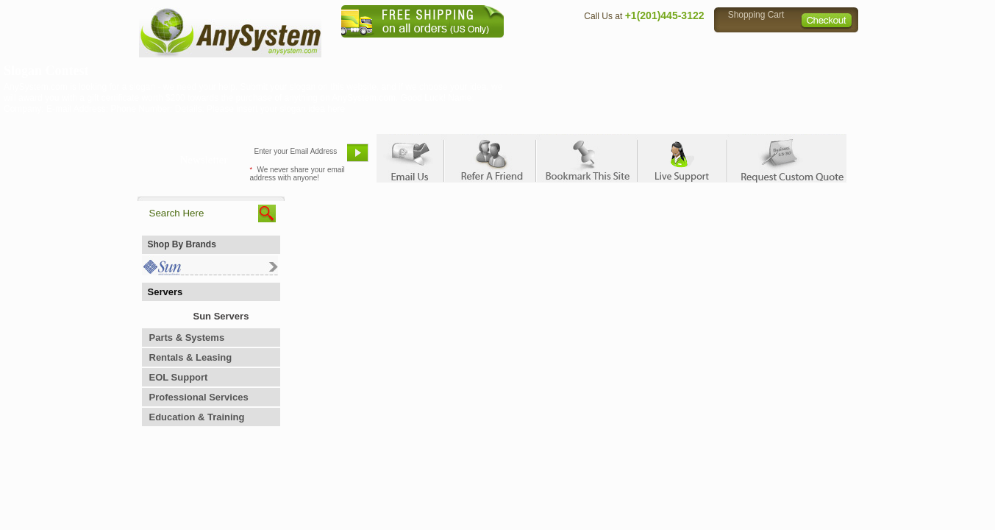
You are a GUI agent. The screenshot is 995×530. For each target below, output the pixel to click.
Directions (677, 48)
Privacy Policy (756, 48)
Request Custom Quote (785, 158)
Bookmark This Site (586, 158)
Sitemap (827, 48)
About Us (538, 48)
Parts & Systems (187, 337)
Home (478, 48)
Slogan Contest (46, 70)
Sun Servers (221, 316)
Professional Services (199, 397)
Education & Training (197, 417)
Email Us (410, 158)
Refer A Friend (489, 158)
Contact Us (606, 48)
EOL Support (178, 377)
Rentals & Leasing (190, 357)
